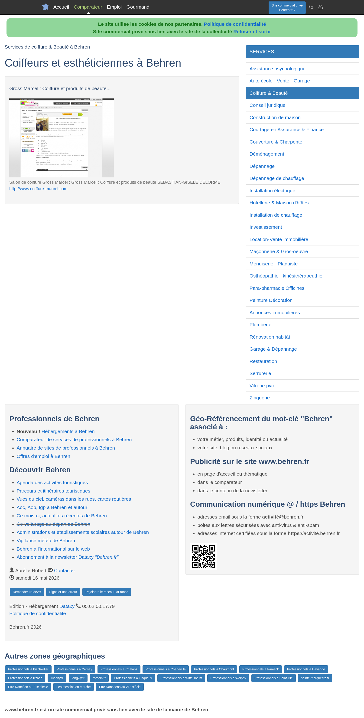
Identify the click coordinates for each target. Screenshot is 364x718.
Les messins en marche (73, 687)
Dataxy (67, 606)
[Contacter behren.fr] (320, 7)
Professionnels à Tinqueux (133, 678)
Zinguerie (260, 397)
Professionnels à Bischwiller (28, 669)
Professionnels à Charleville (166, 669)
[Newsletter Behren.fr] (310, 7)
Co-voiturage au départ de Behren (54, 524)
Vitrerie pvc (262, 385)
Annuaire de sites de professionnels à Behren (66, 447)
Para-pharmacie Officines (277, 288)
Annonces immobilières (275, 312)
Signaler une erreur (63, 592)
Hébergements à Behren (68, 431)
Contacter (64, 570)
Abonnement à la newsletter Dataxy (68, 557)
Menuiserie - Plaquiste (274, 263)
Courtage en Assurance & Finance (287, 129)
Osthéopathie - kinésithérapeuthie (286, 275)
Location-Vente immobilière (279, 239)
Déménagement (267, 154)
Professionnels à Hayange (306, 669)
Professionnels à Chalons (119, 669)
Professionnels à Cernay (74, 669)
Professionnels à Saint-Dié (273, 678)
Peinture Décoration (271, 300)
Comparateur (88, 7)
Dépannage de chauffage (277, 178)
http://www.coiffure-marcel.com (38, 188)
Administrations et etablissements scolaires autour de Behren (83, 532)
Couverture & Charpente (276, 141)
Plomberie (261, 324)
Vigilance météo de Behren (46, 540)
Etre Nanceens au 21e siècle (120, 687)
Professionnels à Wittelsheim (181, 678)
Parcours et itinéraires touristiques (53, 490)
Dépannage (262, 166)
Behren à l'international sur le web (53, 549)
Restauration (263, 361)
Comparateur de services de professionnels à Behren (74, 439)
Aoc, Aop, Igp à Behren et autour (52, 507)
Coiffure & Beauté (269, 93)
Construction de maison (275, 117)
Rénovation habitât (270, 336)
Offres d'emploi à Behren (43, 456)
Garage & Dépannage (273, 349)
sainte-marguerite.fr (315, 678)
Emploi (114, 7)
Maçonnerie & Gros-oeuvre (279, 251)
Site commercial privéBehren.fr (287, 7)
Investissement (266, 227)
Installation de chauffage (276, 215)
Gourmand (137, 7)
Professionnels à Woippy (228, 678)
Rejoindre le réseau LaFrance (106, 592)
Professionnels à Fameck (260, 669)
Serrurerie (260, 373)
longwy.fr (78, 678)
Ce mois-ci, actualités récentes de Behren (62, 515)
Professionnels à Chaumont (214, 669)
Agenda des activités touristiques (52, 482)
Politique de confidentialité (235, 24)
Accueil (61, 7)
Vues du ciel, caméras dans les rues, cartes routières (74, 499)
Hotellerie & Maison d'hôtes (279, 202)
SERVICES (262, 51)
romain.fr (99, 678)
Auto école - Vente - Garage (280, 80)
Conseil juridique (268, 105)
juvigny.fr (57, 678)
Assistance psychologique (278, 68)
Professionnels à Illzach (25, 678)
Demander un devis (27, 592)
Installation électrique (272, 190)
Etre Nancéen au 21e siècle (28, 687)
